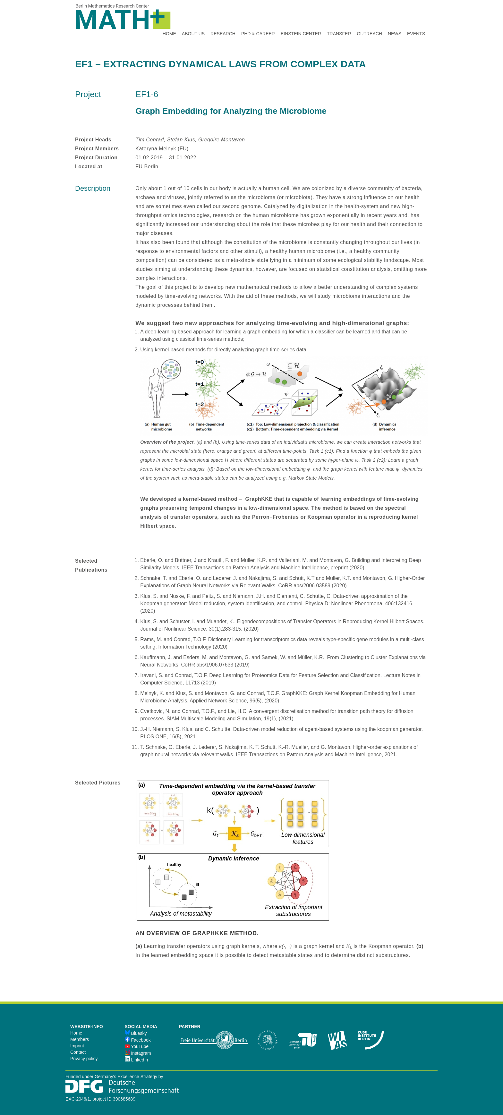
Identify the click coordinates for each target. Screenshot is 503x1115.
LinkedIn (136, 1059)
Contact (78, 1052)
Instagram (138, 1053)
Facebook (138, 1040)
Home (76, 1032)
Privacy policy (84, 1058)
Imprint (77, 1045)
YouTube (137, 1046)
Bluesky (136, 1033)
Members (79, 1039)
